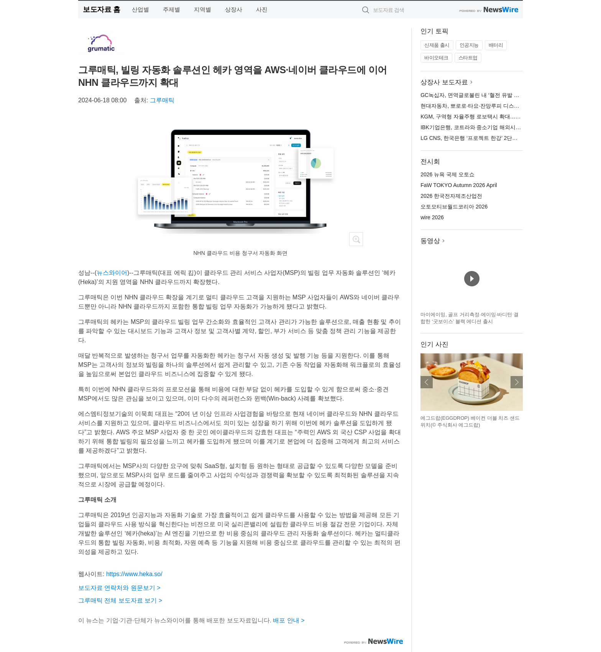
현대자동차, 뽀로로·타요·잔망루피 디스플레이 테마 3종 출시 (492, 106)
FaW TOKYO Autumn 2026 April (458, 185)
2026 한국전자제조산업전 (451, 196)
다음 (517, 382)
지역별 (202, 9)
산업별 (140, 9)
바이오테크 (436, 58)
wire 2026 (432, 217)
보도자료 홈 (101, 9)
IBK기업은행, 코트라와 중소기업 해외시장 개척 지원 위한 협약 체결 (501, 127)
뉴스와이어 (112, 272)
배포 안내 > (288, 620)
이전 (426, 382)
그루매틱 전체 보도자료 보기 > (120, 600)
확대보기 (356, 239)
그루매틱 (162, 100)
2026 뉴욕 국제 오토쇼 (447, 174)
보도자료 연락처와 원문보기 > (119, 588)
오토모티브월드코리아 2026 (454, 207)
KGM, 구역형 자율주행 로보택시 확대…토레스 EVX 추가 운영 (494, 116)
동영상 (430, 241)
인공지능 (469, 45)
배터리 (496, 45)
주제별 (171, 9)
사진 (262, 9)
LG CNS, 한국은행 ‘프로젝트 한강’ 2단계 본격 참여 (481, 138)
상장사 (233, 9)
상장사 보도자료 (444, 82)
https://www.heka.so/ (134, 574)
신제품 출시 (437, 45)
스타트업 (468, 58)
